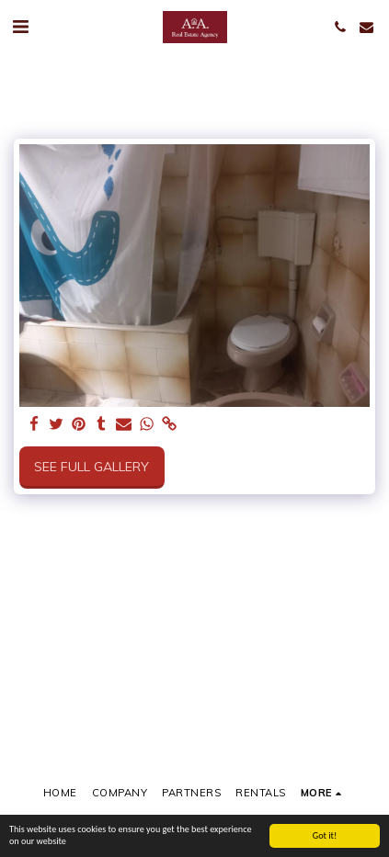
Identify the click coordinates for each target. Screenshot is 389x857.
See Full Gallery (91, 466)
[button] (20, 26)
